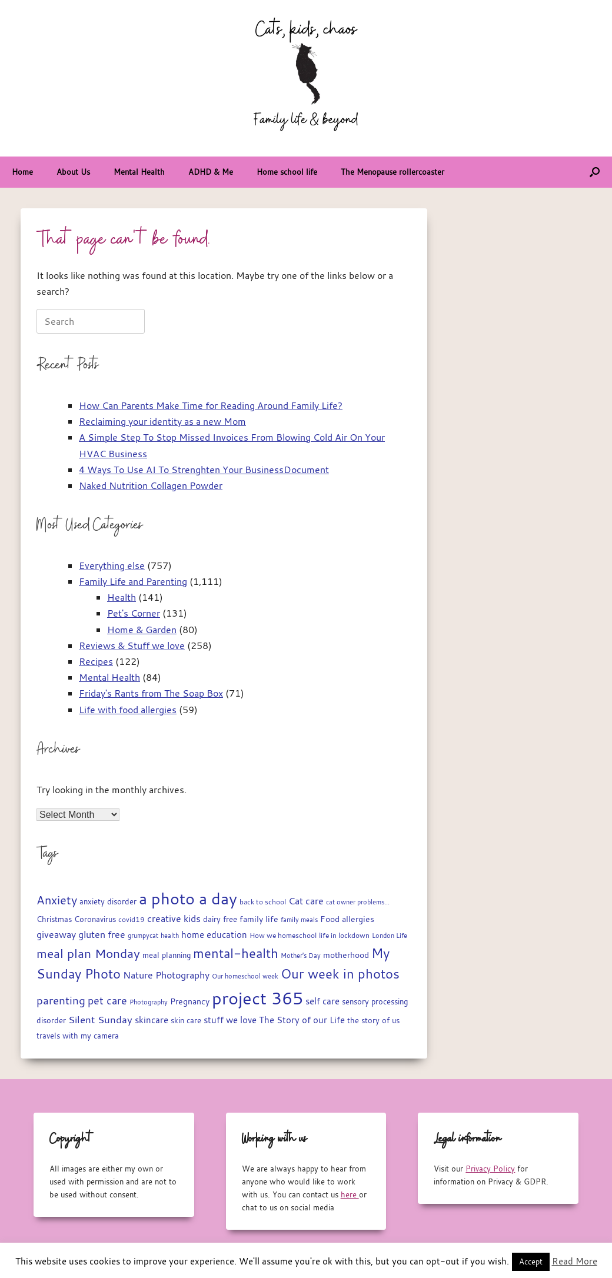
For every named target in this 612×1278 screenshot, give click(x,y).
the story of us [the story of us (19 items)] (373, 1020)
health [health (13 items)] (170, 935)
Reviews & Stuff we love (132, 645)
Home (22, 172)
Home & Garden (142, 629)
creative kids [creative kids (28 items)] (174, 918)
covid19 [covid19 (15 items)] (131, 919)
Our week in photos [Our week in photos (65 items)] (340, 973)
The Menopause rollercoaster (392, 172)
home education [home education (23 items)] (214, 934)
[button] (594, 172)
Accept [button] (531, 1261)
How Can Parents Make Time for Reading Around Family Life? (210, 405)
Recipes (96, 661)
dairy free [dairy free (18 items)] (220, 919)
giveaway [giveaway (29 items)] (56, 934)
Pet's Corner (133, 613)
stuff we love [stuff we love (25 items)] (230, 1020)
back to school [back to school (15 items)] (263, 901)
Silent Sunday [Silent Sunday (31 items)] (100, 1019)
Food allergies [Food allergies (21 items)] (347, 919)
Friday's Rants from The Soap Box (151, 693)
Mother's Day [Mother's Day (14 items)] (301, 955)
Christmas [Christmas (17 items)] (54, 919)
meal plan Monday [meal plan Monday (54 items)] (88, 953)
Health (121, 597)
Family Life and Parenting (133, 581)
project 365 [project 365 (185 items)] (257, 998)
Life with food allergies (128, 709)
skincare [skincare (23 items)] (151, 1020)
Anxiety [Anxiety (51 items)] (56, 900)
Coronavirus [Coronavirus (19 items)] (95, 919)
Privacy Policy (490, 1168)
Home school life (287, 172)
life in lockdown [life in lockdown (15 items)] (344, 935)
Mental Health (139, 172)
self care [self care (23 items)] (322, 1001)
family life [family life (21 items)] (259, 919)
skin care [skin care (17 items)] (186, 1021)
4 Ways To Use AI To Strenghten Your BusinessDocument (204, 469)
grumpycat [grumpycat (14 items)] (143, 935)
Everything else (112, 565)
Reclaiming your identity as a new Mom (162, 421)
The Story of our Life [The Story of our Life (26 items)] (302, 1020)
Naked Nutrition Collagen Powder (150, 485)
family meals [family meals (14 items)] (299, 919)
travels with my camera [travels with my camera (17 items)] (77, 1036)
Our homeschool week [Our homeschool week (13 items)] (245, 976)
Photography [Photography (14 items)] (148, 1001)
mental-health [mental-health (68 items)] (235, 952)
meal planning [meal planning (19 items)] (166, 955)
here (350, 1194)
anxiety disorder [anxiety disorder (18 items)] (108, 902)
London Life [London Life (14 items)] (389, 935)
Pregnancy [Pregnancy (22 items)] (189, 1001)
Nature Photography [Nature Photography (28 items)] (166, 975)
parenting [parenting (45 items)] (60, 1000)
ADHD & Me (210, 172)
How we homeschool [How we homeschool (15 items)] (283, 935)
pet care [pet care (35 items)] (107, 1000)
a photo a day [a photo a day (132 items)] (188, 898)
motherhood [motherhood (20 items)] (346, 955)
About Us (73, 172)
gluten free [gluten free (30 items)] (101, 934)
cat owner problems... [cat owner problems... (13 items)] (358, 902)
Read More (574, 1261)
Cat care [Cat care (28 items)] (306, 900)
